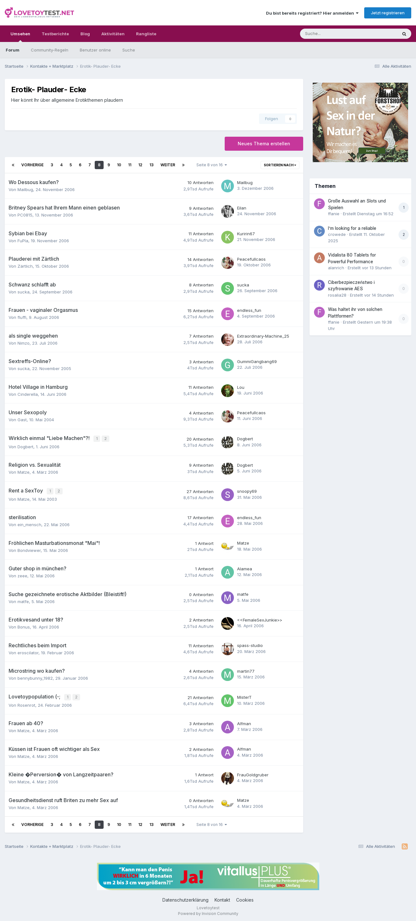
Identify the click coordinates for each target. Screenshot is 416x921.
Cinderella (27, 394)
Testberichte (55, 33)
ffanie (333, 213)
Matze (23, 471)
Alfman (244, 721)
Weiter (167, 164)
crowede (337, 234)
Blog (85, 33)
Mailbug (25, 189)
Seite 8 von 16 (211, 164)
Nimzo (23, 343)
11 (129, 164)
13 (151, 164)
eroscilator (27, 651)
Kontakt (222, 898)
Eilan (241, 207)
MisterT (244, 695)
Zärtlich (25, 266)
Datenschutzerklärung (185, 898)
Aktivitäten (113, 33)
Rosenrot (26, 703)
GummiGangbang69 (257, 361)
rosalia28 (337, 295)
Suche (128, 49)
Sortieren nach (280, 165)
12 (140, 164)
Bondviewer (29, 549)
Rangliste (146, 33)
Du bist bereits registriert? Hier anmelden (312, 13)
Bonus (23, 625)
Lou (240, 387)
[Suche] (329, 34)
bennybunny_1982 (35, 676)
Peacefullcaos (251, 259)
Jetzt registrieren (388, 12)
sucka (23, 291)
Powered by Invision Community (208, 911)
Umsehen (20, 36)
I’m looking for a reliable (352, 228)
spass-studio (250, 644)
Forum (12, 49)
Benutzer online (95, 49)
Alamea (244, 567)
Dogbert (25, 446)
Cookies (245, 898)
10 (119, 164)
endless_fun (249, 310)
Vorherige (32, 164)
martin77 (246, 669)
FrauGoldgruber (253, 772)
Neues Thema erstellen (264, 143)
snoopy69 (247, 490)
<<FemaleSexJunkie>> (259, 618)
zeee (22, 574)
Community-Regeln (49, 49)
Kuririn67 (246, 233)
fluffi (21, 317)
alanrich (336, 267)
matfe (23, 600)
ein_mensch (29, 523)
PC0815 (24, 214)
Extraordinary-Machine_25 (263, 336)
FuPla (22, 240)
